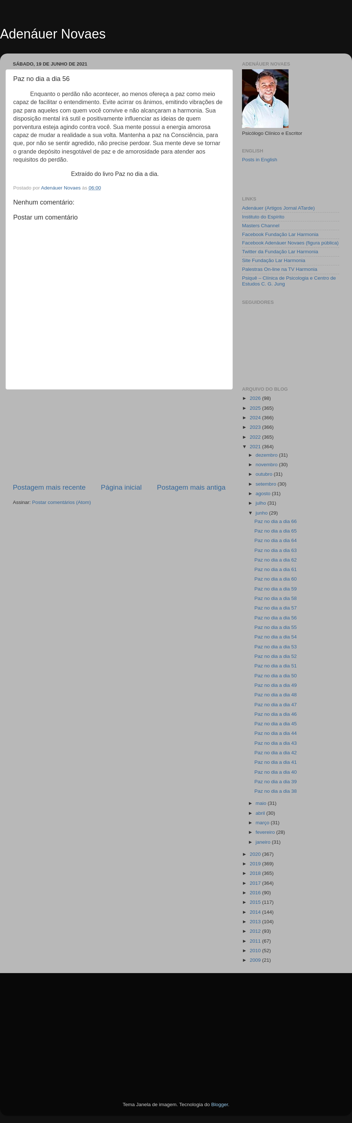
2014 (256, 912)
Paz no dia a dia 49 (275, 685)
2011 (256, 941)
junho (262, 513)
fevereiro (266, 832)
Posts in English (259, 159)
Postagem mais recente (49, 487)
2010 (256, 950)
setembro (267, 484)
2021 (256, 446)
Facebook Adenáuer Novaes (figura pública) (290, 243)
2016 (256, 892)
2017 (256, 883)
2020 (256, 854)
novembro (267, 464)
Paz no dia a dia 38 (275, 791)
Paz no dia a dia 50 (275, 675)
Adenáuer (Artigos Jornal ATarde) (278, 208)
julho (261, 503)
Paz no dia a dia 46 (275, 714)
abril (261, 813)
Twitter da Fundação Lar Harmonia (280, 251)
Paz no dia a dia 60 (275, 579)
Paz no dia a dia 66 (275, 521)
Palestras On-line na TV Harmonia (279, 269)
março (263, 822)
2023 (256, 427)
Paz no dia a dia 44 (275, 733)
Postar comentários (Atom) (61, 502)
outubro (265, 474)
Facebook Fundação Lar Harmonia (280, 234)
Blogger (219, 1104)
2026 (256, 398)
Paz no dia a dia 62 (275, 560)
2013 (256, 921)
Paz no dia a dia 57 (275, 608)
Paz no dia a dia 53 (275, 646)
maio (262, 803)
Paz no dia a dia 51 (275, 666)
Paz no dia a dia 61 (275, 569)
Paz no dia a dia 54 (275, 637)
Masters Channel (260, 225)
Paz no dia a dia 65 (275, 531)
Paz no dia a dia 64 (275, 540)
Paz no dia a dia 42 (275, 752)
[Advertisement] (119, 436)
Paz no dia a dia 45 (275, 723)
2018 (256, 873)
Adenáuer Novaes (53, 33)
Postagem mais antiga (191, 487)
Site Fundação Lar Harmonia (273, 260)
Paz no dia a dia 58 (275, 598)
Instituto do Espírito (263, 217)
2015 (256, 902)
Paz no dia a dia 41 (275, 762)
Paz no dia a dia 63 (275, 550)
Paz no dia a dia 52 (275, 656)
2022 (256, 437)
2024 (256, 417)
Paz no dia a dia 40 (275, 772)
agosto (264, 493)
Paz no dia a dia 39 (275, 781)
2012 (256, 931)
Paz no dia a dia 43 (275, 743)
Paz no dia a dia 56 (275, 618)
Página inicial (121, 487)
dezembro (267, 455)
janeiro (264, 842)
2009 (256, 960)
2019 (256, 863)
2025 (256, 408)
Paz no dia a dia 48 (275, 694)
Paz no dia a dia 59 (275, 589)
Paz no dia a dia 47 (275, 704)
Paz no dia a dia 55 (275, 627)
